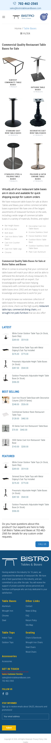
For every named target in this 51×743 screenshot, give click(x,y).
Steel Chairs (31, 647)
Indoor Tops (7, 637)
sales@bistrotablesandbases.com (25, 8)
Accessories (7, 661)
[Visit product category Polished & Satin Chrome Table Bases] (38, 163)
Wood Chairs (31, 652)
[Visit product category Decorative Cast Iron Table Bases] (38, 118)
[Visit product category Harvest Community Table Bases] (13, 72)
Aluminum (6, 606)
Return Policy (31, 620)
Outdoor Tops (7, 642)
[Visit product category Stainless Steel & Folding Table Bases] (13, 163)
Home (18, 28)
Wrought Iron (7, 611)
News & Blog (31, 611)
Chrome (5, 615)
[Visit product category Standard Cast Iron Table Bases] (13, 118)
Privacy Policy (38, 739)
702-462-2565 (28, 4)
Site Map (29, 625)
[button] (3, 17)
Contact (29, 606)
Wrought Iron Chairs (34, 642)
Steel (4, 620)
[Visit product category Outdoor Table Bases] (38, 75)
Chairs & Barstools (33, 637)
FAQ (27, 615)
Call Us (42, 544)
